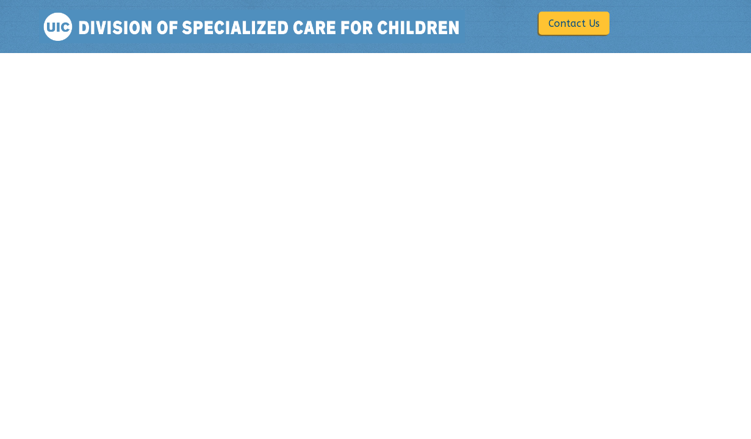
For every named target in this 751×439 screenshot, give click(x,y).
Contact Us (574, 23)
